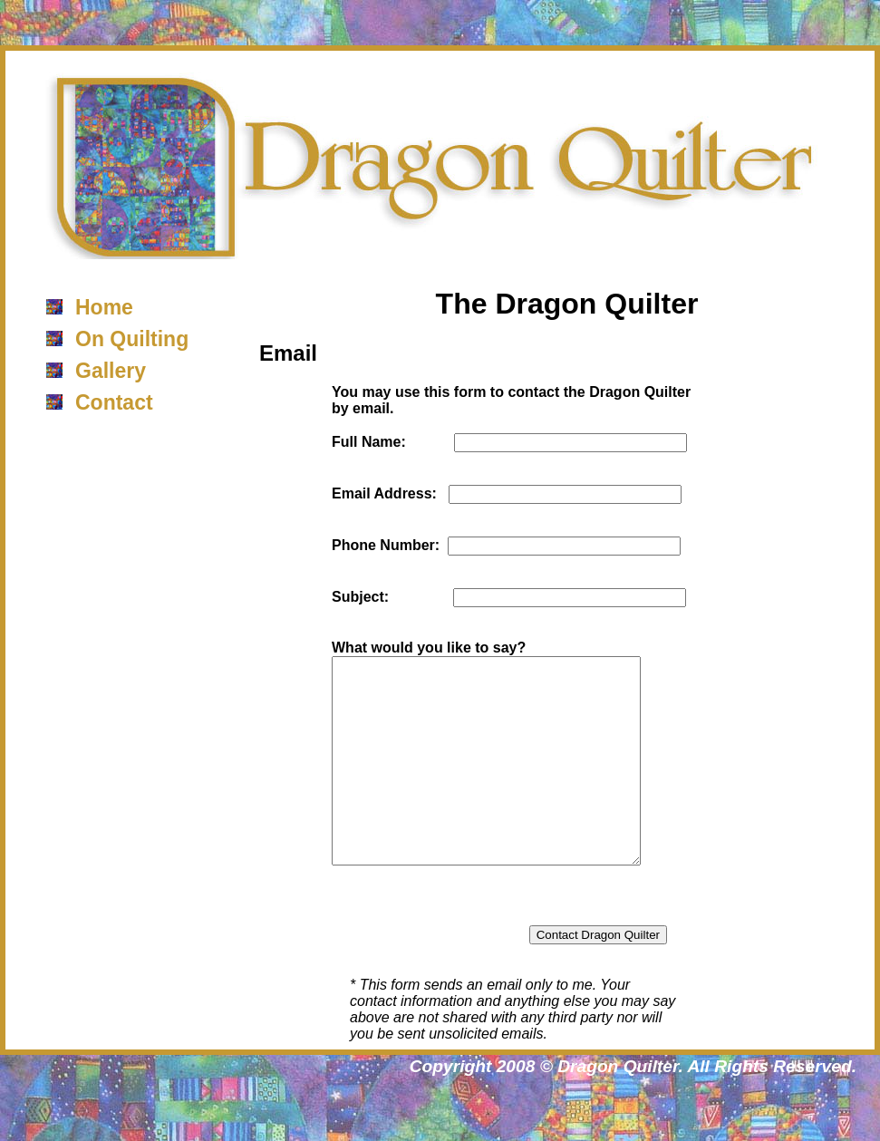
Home (104, 307)
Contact (114, 402)
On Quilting (132, 339)
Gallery (110, 370)
